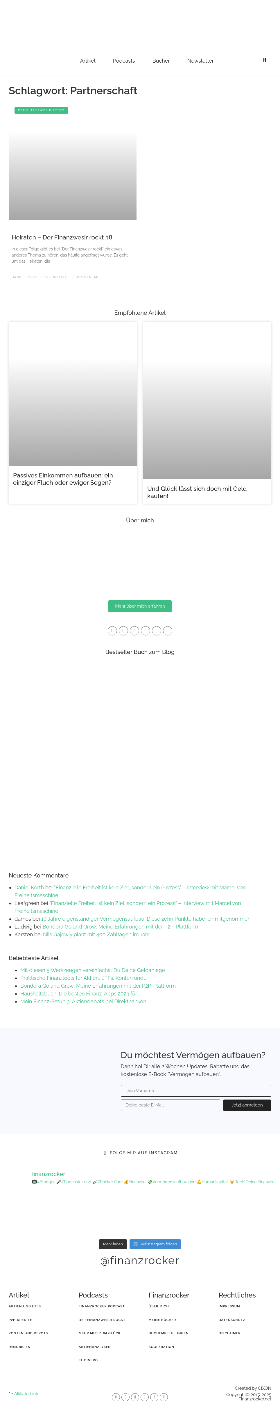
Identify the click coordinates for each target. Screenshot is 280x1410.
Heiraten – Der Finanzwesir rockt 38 (62, 237)
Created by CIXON (253, 1388)
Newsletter (200, 61)
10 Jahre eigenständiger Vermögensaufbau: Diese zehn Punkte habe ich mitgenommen (146, 919)
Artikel (88, 61)
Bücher (161, 61)
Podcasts (124, 61)
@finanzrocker (140, 1260)
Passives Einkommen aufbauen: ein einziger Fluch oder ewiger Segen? (63, 479)
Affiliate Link (26, 1393)
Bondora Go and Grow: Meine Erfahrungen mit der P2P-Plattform (120, 927)
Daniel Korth (29, 887)
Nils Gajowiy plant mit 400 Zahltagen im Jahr (96, 934)
